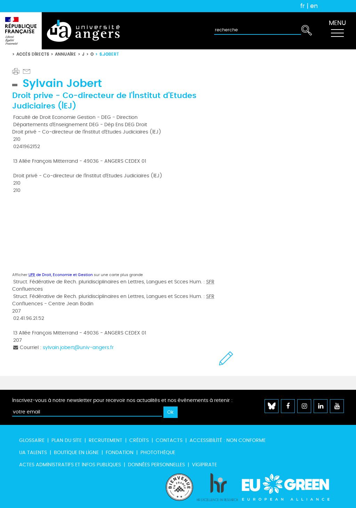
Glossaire (31, 440)
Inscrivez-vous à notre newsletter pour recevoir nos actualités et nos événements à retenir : (122, 400)
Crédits (139, 440)
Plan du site (66, 440)
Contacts (169, 440)
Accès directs (32, 54)
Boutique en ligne (76, 452)
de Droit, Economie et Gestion (61, 275)
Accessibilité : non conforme (227, 440)
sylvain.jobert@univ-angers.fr (78, 347)
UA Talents (33, 452)
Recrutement (105, 440)
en (314, 6)
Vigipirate (204, 464)
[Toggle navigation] (337, 31)
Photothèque (157, 452)
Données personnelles (156, 464)
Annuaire (65, 54)
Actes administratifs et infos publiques (70, 464)
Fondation (120, 452)
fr (302, 6)
